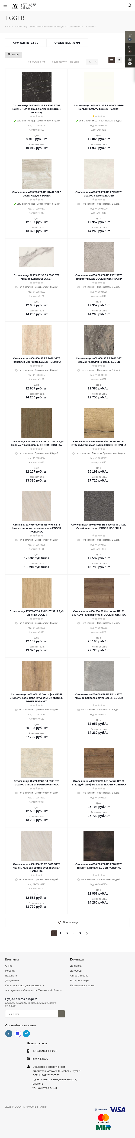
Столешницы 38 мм (67, 42)
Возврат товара (79, 980)
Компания (12, 959)
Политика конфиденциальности (24, 985)
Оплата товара (79, 975)
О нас (8, 965)
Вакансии (11, 975)
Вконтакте (8, 1033)
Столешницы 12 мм (25, 42)
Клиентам (77, 959)
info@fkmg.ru (40, 1058)
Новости (10, 970)
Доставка (75, 965)
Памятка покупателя (82, 985)
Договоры (76, 970)
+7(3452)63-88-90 (44, 1050)
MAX (17, 1033)
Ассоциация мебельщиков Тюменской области (33, 990)
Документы (12, 980)
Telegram (26, 1033)
